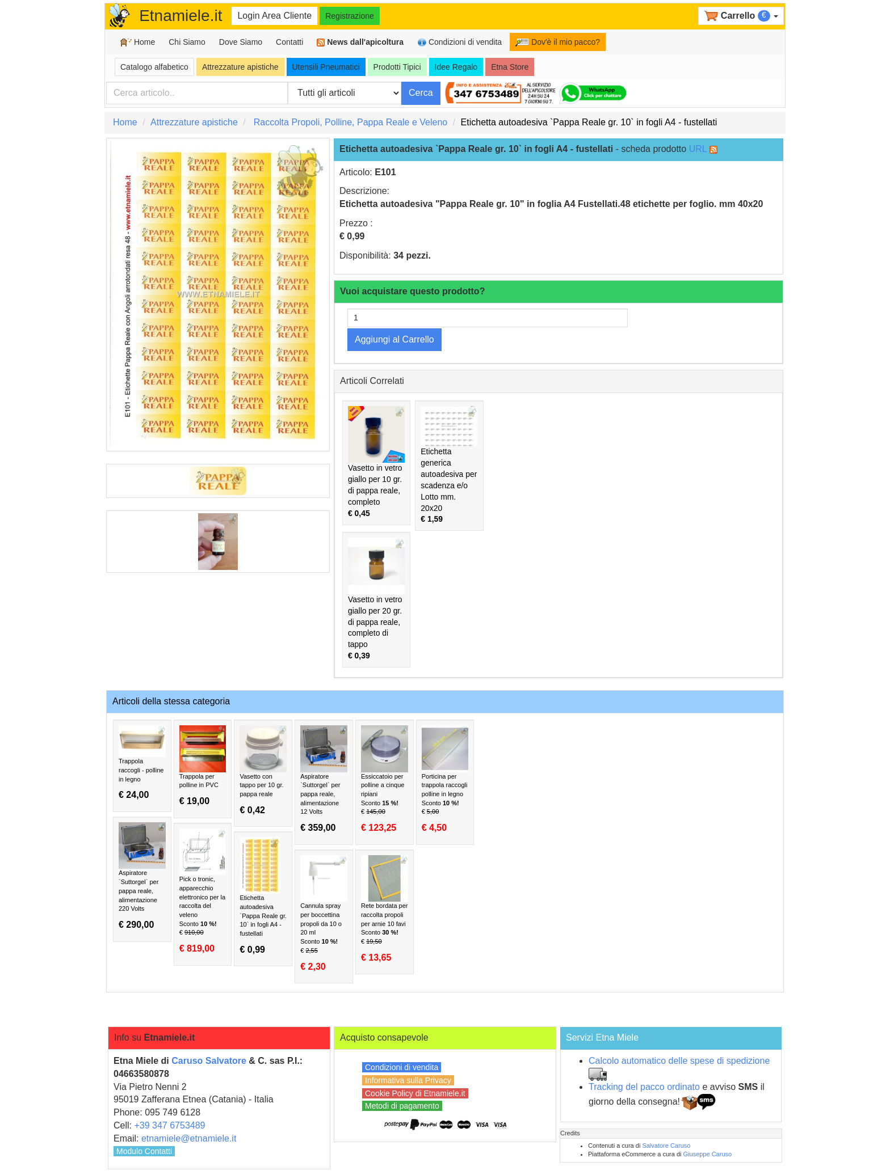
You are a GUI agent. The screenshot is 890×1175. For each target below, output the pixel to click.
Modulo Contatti (144, 1151)
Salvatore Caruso (666, 1145)
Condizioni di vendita (459, 42)
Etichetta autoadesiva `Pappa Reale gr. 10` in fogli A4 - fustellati (263, 895)
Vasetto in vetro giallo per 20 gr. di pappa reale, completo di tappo (376, 599)
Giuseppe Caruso (707, 1154)
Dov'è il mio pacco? (557, 42)
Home (137, 42)
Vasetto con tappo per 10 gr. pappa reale (263, 770)
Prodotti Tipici (397, 66)
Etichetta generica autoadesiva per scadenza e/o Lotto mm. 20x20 (449, 464)
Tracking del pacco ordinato (644, 1087)
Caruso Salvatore (208, 1061)
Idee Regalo (456, 66)
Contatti (289, 42)
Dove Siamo (240, 42)
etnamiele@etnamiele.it (188, 1138)
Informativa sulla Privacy (408, 1080)
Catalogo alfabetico (154, 66)
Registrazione (349, 15)
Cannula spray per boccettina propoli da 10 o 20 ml (323, 913)
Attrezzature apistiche (240, 66)
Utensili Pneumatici (326, 66)
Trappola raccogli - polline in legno (142, 762)
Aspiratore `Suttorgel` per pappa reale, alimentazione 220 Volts (142, 876)
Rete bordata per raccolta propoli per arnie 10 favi (384, 909)
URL (698, 149)
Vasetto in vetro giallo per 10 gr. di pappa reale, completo (376, 462)
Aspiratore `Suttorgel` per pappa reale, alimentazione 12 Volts (323, 779)
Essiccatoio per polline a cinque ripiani (384, 779)
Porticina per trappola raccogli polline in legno (445, 779)
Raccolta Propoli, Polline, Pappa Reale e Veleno (351, 122)
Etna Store (509, 66)
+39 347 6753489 (169, 1125)
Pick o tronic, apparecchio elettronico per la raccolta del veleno (202, 891)
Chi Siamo (187, 42)
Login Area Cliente (274, 15)
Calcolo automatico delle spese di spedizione (679, 1061)
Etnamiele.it (180, 15)
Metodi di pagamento (402, 1105)
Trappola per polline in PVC (202, 765)
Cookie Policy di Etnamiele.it (415, 1093)
